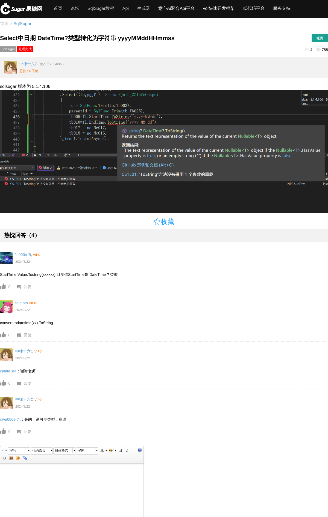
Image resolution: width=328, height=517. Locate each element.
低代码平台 (254, 8)
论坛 (75, 8)
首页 (58, 8)
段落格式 (61, 450)
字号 (13, 450)
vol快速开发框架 (219, 8)
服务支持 (282, 8)
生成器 (143, 8)
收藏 (167, 221)
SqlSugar (21, 24)
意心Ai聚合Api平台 (176, 8)
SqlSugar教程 (100, 8)
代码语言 (38, 450)
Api (125, 8)
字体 (81, 450)
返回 (320, 38)
